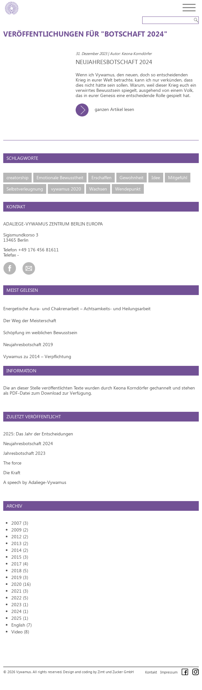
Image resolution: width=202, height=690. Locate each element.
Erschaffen (101, 177)
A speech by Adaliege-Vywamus (34, 482)
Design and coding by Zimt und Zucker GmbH (98, 672)
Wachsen (98, 189)
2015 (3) (19, 557)
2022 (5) (19, 598)
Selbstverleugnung (24, 189)
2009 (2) (19, 530)
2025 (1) (19, 618)
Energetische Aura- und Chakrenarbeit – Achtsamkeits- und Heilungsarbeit (77, 308)
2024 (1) (19, 611)
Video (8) (20, 632)
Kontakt (151, 672)
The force (12, 463)
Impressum (168, 672)
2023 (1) (19, 604)
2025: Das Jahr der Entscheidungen (38, 434)
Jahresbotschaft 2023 (24, 453)
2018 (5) (19, 570)
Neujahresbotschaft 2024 (28, 443)
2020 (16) (21, 584)
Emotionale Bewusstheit (60, 177)
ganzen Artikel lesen (107, 109)
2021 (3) (19, 591)
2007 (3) (19, 523)
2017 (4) (19, 564)
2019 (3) (19, 577)
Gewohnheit (132, 177)
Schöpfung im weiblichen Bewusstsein (40, 332)
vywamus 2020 (66, 189)
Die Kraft (11, 472)
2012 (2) (19, 536)
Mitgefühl (177, 177)
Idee (156, 177)
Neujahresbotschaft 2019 (28, 344)
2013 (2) (19, 543)
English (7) (21, 625)
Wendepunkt (128, 189)
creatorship (17, 177)
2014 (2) (19, 550)
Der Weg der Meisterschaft (29, 320)
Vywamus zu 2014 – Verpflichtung (37, 356)
